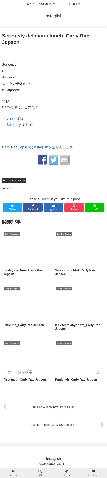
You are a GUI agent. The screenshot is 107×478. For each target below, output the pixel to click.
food (8, 188)
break (10, 118)
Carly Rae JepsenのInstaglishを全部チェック (37, 147)
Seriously (13, 125)
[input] (53, 372)
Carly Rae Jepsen (15, 180)
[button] (98, 372)
